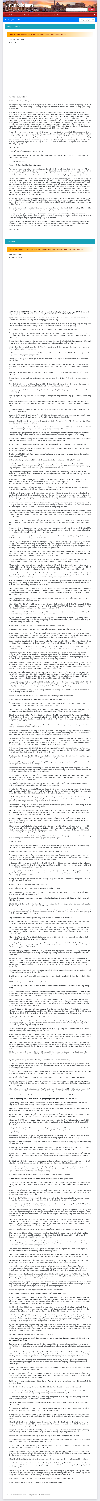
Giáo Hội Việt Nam (24, 15)
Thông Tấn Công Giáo (41, 15)
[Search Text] (77, 9)
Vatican (12, 15)
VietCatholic (56, 15)
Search (91, 10)
